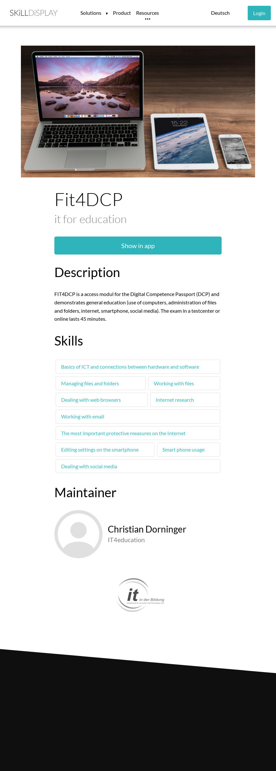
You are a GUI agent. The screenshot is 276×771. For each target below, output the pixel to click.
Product (122, 13)
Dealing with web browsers (91, 400)
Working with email (82, 416)
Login (259, 13)
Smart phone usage (183, 449)
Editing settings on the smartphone (100, 449)
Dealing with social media (89, 466)
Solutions (91, 13)
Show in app (138, 245)
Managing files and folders (90, 383)
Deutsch (220, 13)
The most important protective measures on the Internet (123, 433)
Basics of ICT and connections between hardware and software (130, 366)
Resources (147, 13)
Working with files (174, 383)
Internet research (175, 400)
